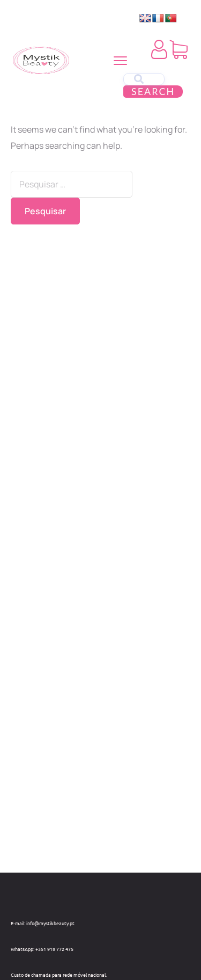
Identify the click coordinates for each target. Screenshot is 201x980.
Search (153, 91)
